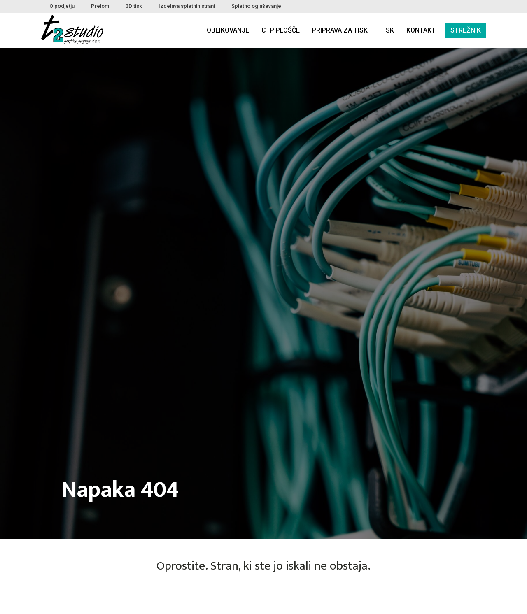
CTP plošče (280, 30)
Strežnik (465, 30)
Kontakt (421, 30)
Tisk (387, 30)
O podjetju (62, 6)
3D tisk (134, 6)
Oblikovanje (228, 30)
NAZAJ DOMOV (263, 596)
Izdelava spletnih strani (187, 6)
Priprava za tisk (340, 30)
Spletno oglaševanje (256, 6)
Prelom (100, 6)
